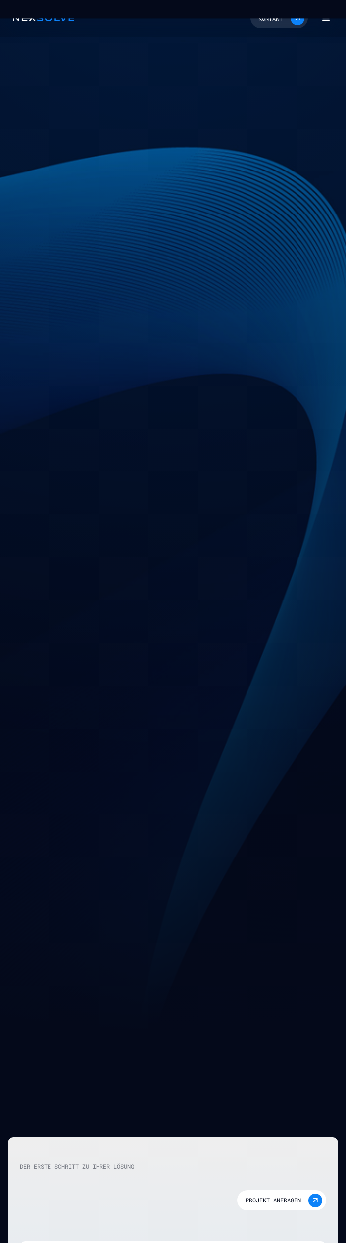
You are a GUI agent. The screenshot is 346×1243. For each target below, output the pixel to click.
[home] (41, 18)
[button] (279, 18)
